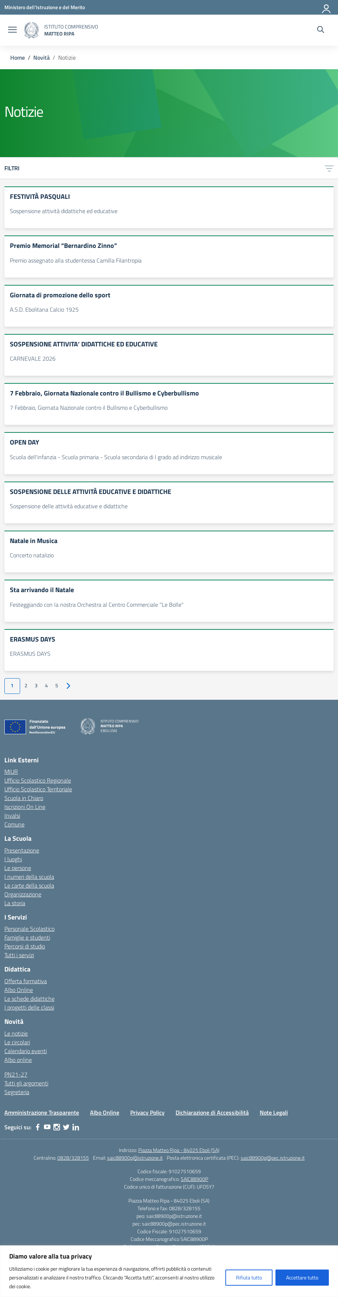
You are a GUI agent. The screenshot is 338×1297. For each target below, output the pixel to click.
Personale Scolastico (29, 928)
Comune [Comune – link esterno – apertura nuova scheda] (14, 824)
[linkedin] (75, 1127)
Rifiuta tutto (249, 1277)
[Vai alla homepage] (31, 30)
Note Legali (274, 1112)
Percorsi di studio (24, 946)
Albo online (18, 1059)
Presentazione (21, 850)
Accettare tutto (302, 1277)
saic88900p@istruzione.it (135, 1158)
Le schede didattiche (29, 998)
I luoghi (13, 859)
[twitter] (66, 1127)
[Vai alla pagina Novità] (41, 57)
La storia (14, 903)
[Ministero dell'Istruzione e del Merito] (44, 7)
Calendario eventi (25, 1051)
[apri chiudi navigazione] (12, 30)
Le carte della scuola (29, 885)
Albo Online (18, 989)
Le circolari (17, 1042)
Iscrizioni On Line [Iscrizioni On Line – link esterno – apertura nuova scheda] (24, 806)
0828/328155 (73, 1158)
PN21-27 (15, 1074)
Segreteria (16, 1092)
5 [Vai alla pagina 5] (56, 685)
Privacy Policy (147, 1112)
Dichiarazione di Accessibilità (212, 1112)
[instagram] (56, 1127)
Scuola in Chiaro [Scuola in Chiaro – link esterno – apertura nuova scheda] (23, 798)
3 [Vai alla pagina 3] (36, 685)
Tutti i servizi (19, 955)
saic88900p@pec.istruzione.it (273, 1158)
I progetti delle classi (29, 1007)
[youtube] (47, 1127)
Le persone (17, 867)
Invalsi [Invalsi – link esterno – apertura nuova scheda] (12, 815)
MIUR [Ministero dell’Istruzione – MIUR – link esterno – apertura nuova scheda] (11, 771)
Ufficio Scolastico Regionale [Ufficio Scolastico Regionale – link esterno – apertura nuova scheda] (37, 780)
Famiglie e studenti (27, 937)
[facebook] (37, 1127)
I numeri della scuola (29, 876)
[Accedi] (327, 7)
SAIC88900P (194, 1179)
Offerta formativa (25, 981)
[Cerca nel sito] (320, 30)
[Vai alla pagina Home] (17, 57)
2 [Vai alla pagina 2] (26, 685)
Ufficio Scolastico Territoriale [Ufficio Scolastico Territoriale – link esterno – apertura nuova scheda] (38, 789)
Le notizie (16, 1033)
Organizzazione (22, 894)
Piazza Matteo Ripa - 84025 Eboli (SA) (178, 1150)
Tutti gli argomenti (26, 1083)
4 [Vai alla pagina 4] (46, 685)
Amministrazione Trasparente (41, 1112)
